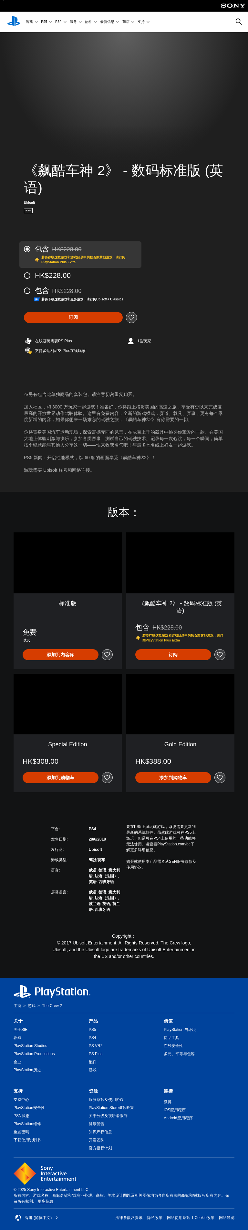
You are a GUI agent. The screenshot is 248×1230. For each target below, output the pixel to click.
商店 (125, 22)
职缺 (17, 1037)
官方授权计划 (100, 1148)
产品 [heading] (93, 1020)
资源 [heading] (93, 1091)
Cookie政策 (204, 1217)
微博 (167, 1102)
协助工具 (171, 1037)
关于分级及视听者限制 (108, 1116)
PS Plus (96, 1054)
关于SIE (20, 1029)
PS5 (44, 22)
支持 (141, 22)
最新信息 (107, 22)
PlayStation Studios (30, 1045)
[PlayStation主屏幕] (14, 22)
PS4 (58, 22)
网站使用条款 (178, 1217)
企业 (17, 1062)
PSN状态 (21, 1116)
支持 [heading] (18, 1091)
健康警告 (96, 1124)
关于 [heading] (18, 1020)
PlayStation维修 (27, 1124)
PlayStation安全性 (29, 1107)
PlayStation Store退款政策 (111, 1107)
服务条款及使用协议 (106, 1099)
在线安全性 (173, 1045)
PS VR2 (96, 1045)
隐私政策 (154, 1217)
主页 (17, 1005)
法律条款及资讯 (128, 1217)
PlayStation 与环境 (180, 1029)
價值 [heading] (168, 1020)
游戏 (29, 22)
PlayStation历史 (27, 1070)
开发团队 (96, 1140)
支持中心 (21, 1099)
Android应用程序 (178, 1118)
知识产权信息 (100, 1132)
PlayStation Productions (34, 1054)
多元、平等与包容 (179, 1054)
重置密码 (21, 1132)
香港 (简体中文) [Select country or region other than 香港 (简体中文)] (37, 1217)
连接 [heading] (168, 1091)
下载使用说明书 (27, 1140)
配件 (88, 22)
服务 (73, 22)
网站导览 (226, 1217)
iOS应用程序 (175, 1110)
